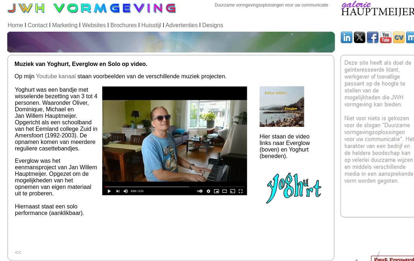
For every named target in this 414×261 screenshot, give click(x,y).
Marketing (65, 25)
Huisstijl (152, 25)
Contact (37, 25)
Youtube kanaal (56, 76)
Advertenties (181, 25)
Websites (94, 25)
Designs (212, 25)
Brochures (123, 25)
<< (18, 252)
